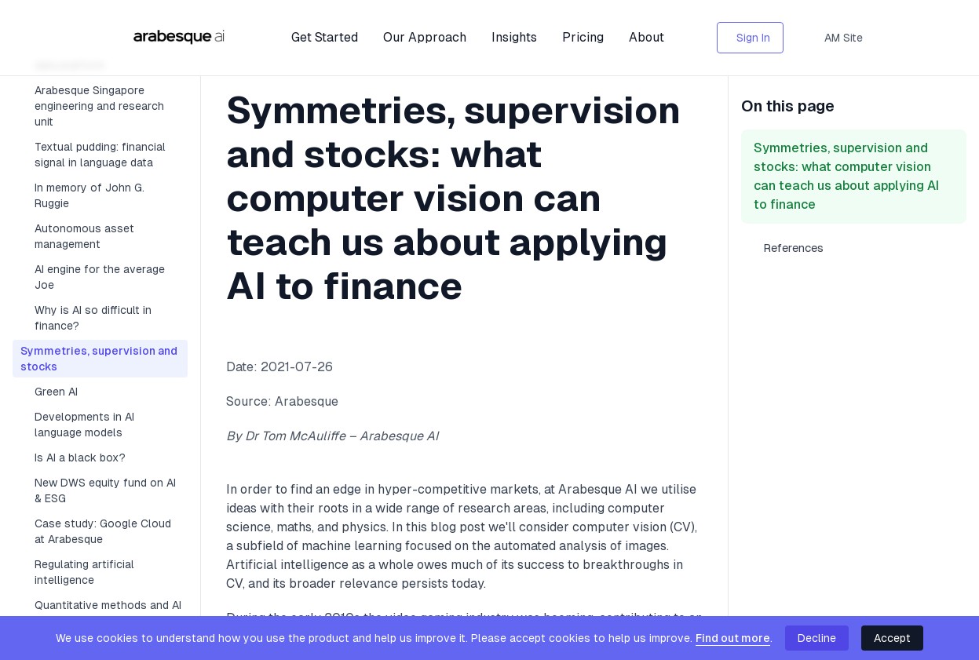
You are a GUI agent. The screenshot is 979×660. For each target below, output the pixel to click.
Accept (892, 638)
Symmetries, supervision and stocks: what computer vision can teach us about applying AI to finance (846, 176)
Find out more (733, 638)
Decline (817, 638)
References (793, 247)
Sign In (753, 37)
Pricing (583, 37)
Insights (514, 37)
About (646, 37)
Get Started (324, 37)
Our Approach (424, 37)
